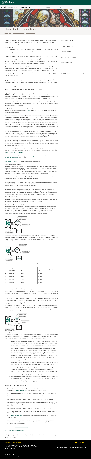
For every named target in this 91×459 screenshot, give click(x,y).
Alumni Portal (85, 1)
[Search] (60, 7)
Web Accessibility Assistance (26, 456)
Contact (55, 7)
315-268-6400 (31, 445)
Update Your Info (77, 1)
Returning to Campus (61, 1)
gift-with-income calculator (40, 156)
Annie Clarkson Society (19, 33)
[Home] (29, 7)
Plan (49, 7)
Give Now (69, 1)
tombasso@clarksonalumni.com (14, 152)
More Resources (30, 33)
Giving (85, 445)
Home (6, 33)
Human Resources (78, 445)
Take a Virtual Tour (10, 448)
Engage (35, 7)
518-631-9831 (34, 446)
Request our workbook (11, 161)
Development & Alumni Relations (14, 7)
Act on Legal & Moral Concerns (79, 449)
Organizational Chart (9, 454)
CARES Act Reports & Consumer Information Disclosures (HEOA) (71, 447)
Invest (42, 7)
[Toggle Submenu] (83, 73)
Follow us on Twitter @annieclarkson (14, 430)
